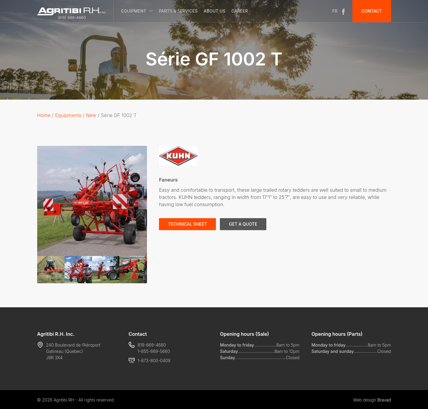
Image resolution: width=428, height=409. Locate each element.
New (91, 115)
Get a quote (243, 224)
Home (44, 115)
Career (239, 11)
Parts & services (178, 11)
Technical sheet (187, 224)
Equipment (133, 11)
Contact (371, 11)
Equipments (68, 115)
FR (334, 11)
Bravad (384, 399)
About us (215, 11)
